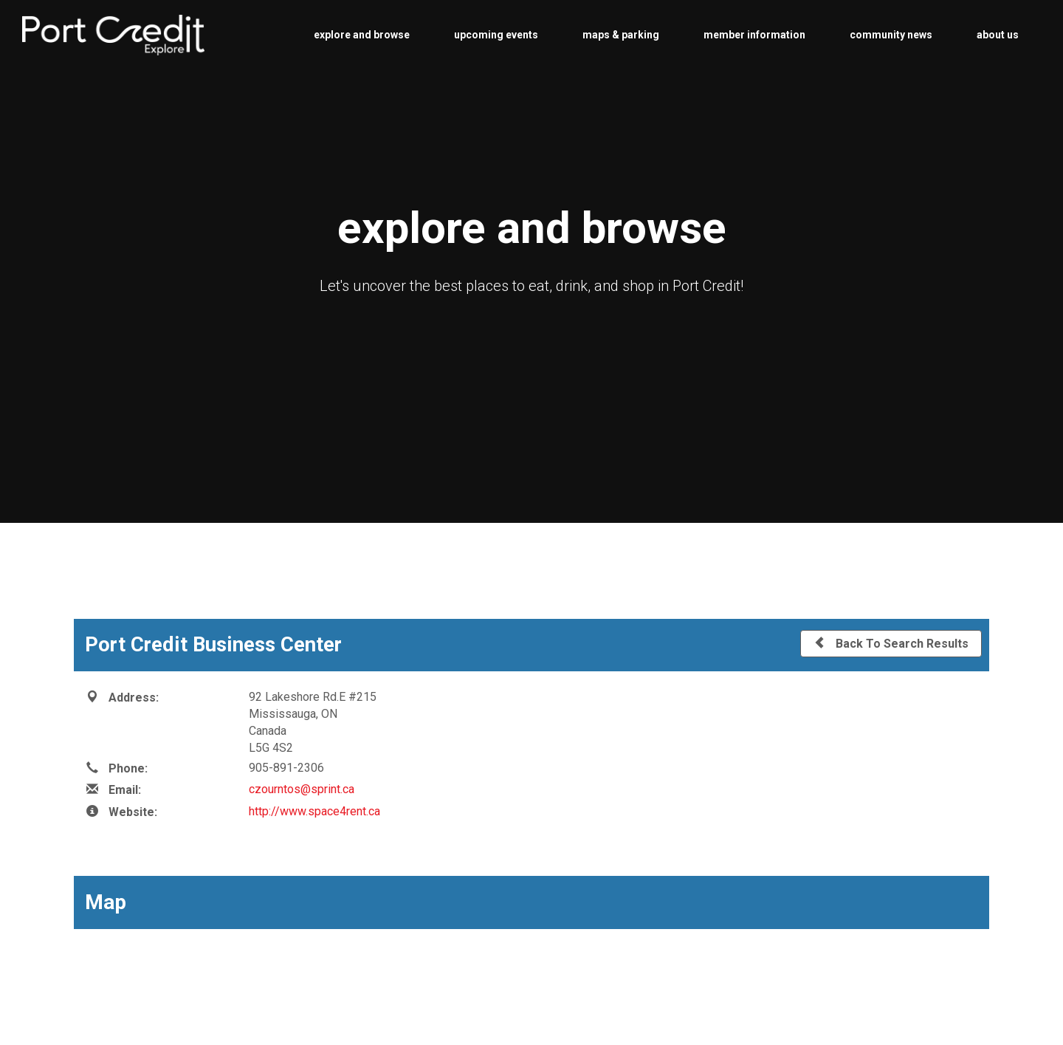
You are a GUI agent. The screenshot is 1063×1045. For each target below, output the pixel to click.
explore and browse (362, 35)
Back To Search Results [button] (891, 643)
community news (891, 35)
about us (998, 35)
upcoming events (496, 35)
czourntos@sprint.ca (301, 789)
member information (754, 35)
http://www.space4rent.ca (314, 811)
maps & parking (620, 35)
